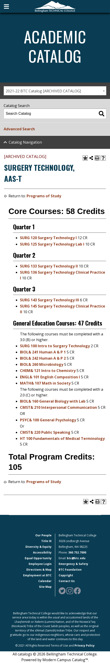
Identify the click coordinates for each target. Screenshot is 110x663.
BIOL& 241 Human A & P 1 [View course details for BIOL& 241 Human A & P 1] (43, 352)
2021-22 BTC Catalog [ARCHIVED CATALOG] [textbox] (43, 91)
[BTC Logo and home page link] (55, 6)
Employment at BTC (37, 575)
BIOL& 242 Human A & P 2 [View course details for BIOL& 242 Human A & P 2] (43, 358)
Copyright (66, 575)
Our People (43, 535)
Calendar (45, 581)
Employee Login (40, 564)
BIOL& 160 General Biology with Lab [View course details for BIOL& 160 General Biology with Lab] (52, 401)
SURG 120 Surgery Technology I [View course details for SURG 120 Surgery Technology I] (48, 237)
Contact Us (67, 581)
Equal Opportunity (38, 558)
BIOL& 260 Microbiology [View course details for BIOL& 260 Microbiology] (41, 364)
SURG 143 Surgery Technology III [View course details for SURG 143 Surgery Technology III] (49, 299)
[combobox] (55, 90)
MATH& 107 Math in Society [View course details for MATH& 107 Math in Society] (45, 383)
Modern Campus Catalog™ (65, 659)
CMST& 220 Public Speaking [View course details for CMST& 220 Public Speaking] (45, 432)
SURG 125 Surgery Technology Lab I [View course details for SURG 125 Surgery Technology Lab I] (52, 244)
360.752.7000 (77, 552)
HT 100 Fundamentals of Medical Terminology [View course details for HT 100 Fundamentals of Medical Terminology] (62, 438)
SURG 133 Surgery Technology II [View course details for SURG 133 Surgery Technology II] (49, 266)
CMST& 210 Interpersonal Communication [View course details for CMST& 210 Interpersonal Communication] (58, 407)
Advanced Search (19, 128)
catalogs (25, 654)
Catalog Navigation (25, 142)
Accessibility (42, 552)
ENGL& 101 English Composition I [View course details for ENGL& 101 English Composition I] (50, 377)
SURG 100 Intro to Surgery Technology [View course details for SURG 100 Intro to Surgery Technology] (55, 345)
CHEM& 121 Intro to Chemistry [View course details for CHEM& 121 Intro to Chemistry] (48, 370)
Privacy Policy (84, 645)
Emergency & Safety (73, 564)
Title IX (46, 541)
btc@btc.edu (76, 558)
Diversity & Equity (38, 547)
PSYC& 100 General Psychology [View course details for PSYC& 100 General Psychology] (48, 419)
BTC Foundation (70, 570)
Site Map (45, 587)
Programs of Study (44, 195)
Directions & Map (39, 570)
